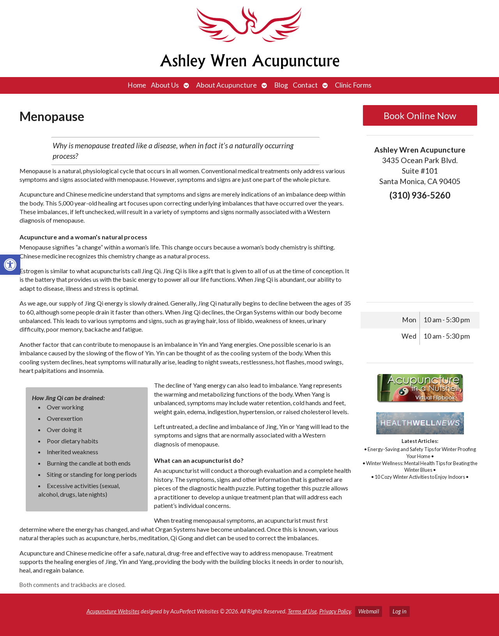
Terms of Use (302, 611)
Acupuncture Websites (113, 611)
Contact (305, 85)
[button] (10, 265)
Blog (281, 85)
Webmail (368, 611)
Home (136, 85)
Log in (400, 611)
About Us (165, 85)
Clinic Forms (353, 85)
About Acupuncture (226, 85)
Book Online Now (420, 115)
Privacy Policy (335, 611)
